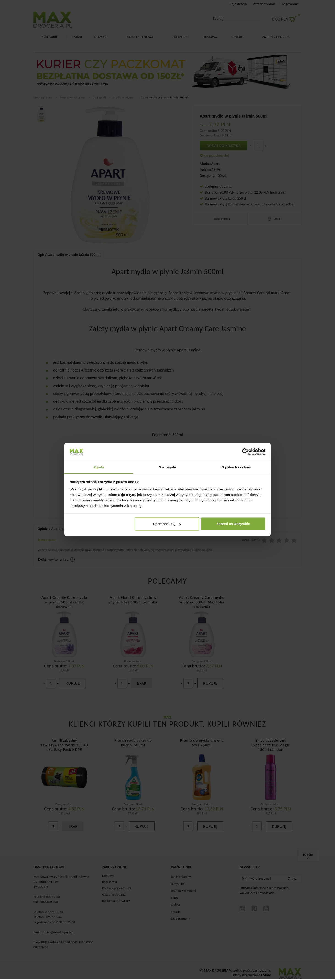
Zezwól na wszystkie (233, 524)
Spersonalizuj (167, 524)
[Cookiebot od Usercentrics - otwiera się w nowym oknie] (245, 451)
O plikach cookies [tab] (236, 467)
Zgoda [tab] (98, 467)
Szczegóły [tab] (167, 467)
